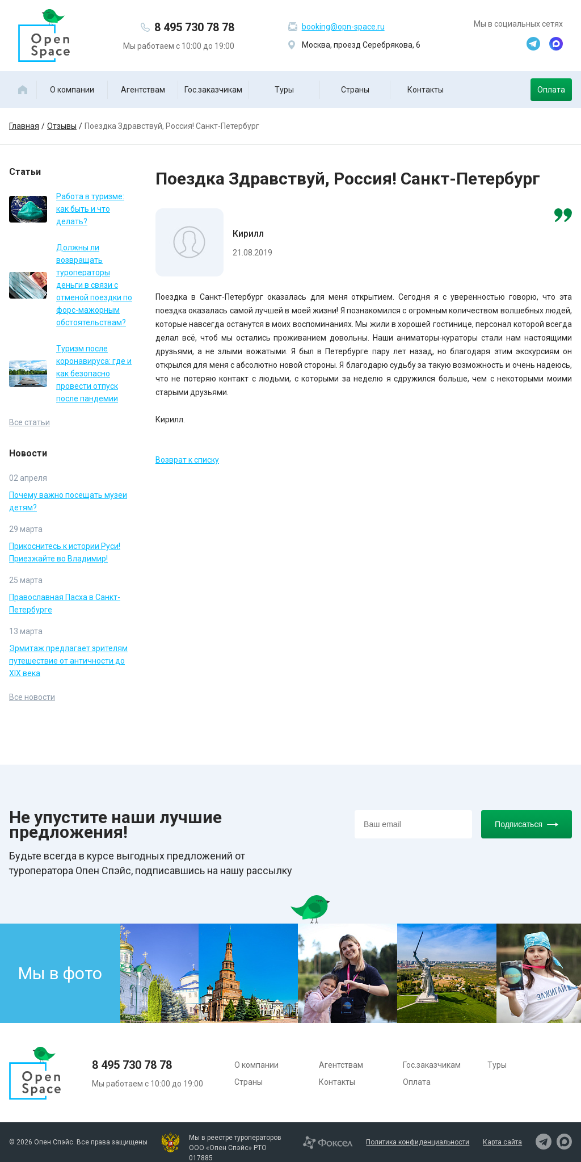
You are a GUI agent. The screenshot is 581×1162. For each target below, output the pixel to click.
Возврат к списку (187, 459)
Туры (284, 89)
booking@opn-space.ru (343, 27)
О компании (72, 89)
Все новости (32, 697)
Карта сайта (502, 1142)
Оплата (551, 89)
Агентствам (143, 89)
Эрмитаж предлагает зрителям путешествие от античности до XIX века (68, 661)
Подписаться (526, 824)
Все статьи (29, 422)
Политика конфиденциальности (417, 1142)
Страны (355, 89)
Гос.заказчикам (213, 89)
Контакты (425, 89)
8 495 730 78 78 (194, 27)
